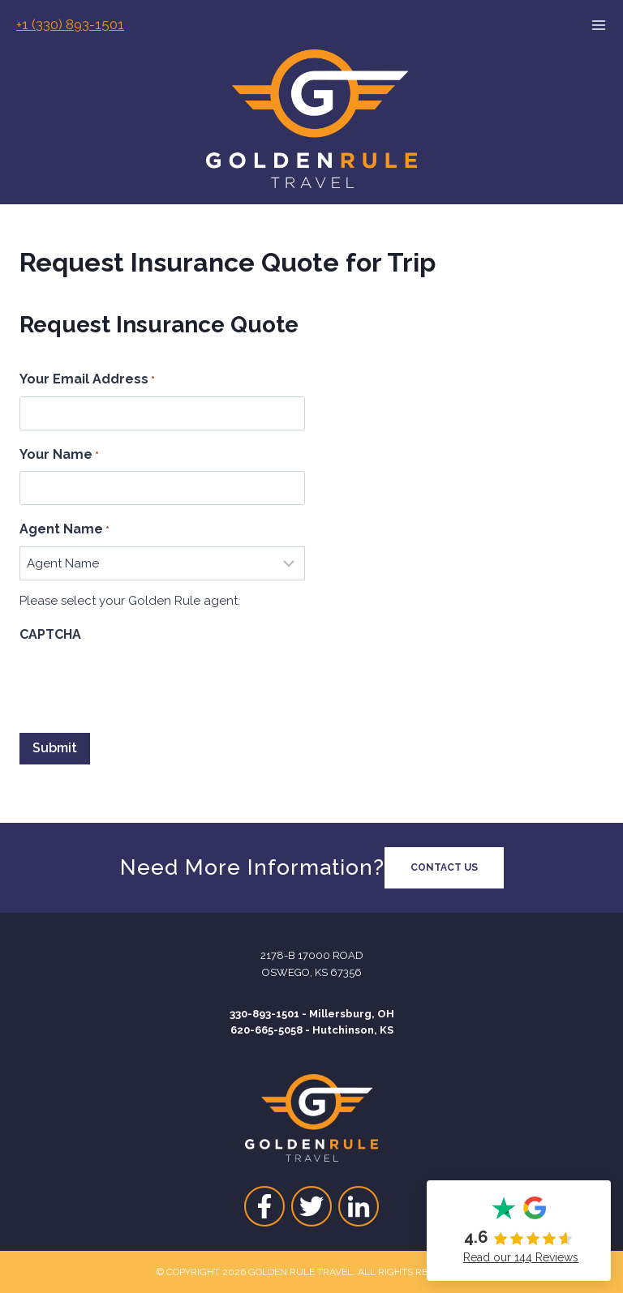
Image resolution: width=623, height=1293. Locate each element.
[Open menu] (607, 25)
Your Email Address (87, 380)
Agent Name (64, 530)
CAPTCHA (50, 634)
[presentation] (142, 683)
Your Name (59, 456)
